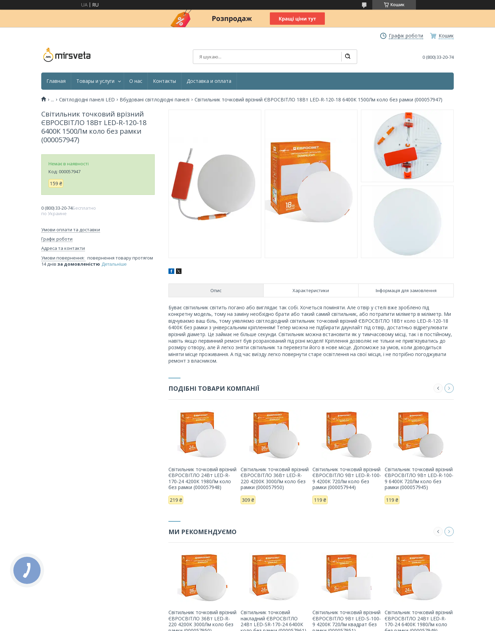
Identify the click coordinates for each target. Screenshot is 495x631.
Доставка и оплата (209, 81)
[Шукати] (347, 57)
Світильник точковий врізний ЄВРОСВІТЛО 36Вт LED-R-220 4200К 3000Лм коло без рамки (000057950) (275, 478)
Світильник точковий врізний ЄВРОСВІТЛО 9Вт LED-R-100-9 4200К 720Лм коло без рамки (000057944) (346, 478)
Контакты (164, 81)
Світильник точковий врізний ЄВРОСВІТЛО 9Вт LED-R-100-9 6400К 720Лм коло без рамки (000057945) (419, 478)
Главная (56, 81)
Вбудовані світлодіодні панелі (154, 100)
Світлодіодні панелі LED (87, 100)
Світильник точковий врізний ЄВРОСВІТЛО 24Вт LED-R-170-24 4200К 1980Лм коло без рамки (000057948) (202, 478)
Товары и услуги (95, 81)
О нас (135, 81)
